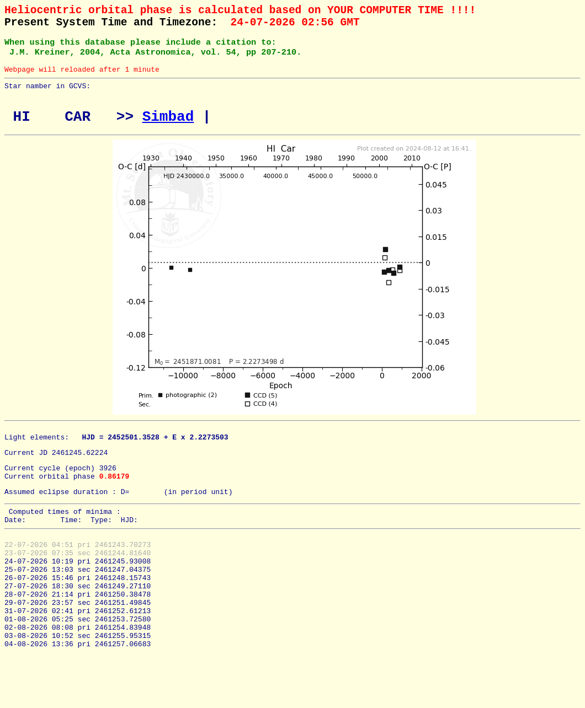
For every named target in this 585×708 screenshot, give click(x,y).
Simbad (168, 131)
